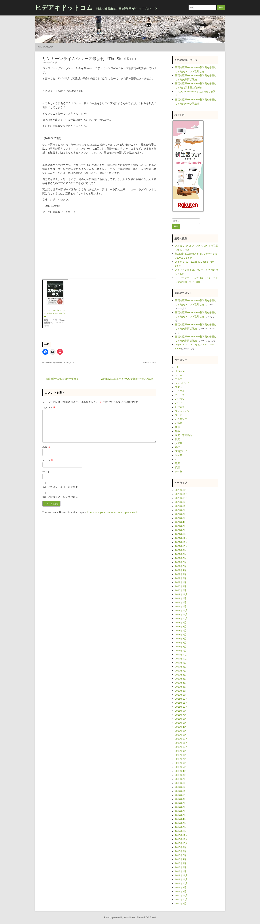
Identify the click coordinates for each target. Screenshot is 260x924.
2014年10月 (181, 795)
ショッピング (182, 383)
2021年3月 (180, 574)
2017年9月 (180, 662)
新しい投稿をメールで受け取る (60, 496)
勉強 (177, 431)
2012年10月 (181, 883)
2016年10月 (181, 706)
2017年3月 (180, 686)
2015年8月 (180, 755)
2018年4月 (180, 638)
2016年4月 (180, 726)
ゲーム (178, 375)
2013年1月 (180, 871)
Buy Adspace (45, 47)
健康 (177, 427)
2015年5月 (180, 767)
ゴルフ (178, 379)
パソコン (180, 399)
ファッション (182, 411)
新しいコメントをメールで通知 (60, 487)
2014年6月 (180, 811)
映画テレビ (181, 451)
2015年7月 (180, 759)
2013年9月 (180, 847)
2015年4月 (180, 771)
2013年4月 (180, 859)
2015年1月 (180, 783)
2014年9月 (180, 799)
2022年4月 (180, 522)
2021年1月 (180, 582)
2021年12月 (181, 538)
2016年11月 (181, 702)
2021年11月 (181, 542)
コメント (49, 407)
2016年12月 (181, 698)
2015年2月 (180, 779)
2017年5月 (180, 678)
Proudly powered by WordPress (119, 917)
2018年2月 (180, 646)
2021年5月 (180, 566)
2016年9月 (180, 710)
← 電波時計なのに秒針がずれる (60, 378)
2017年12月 (181, 654)
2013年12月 (181, 835)
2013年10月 (181, 843)
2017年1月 (180, 694)
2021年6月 (180, 562)
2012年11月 (181, 879)
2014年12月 (181, 787)
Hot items (180, 371)
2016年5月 (180, 722)
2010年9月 (180, 903)
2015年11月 (181, 743)
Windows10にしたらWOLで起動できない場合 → (128, 378)
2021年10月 (181, 546)
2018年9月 (180, 622)
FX (176, 367)
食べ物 (178, 471)
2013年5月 (180, 855)
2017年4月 (180, 682)
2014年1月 (180, 831)
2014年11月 (181, 791)
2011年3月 (180, 887)
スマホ (178, 387)
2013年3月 (180, 863)
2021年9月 (180, 550)
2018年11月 (181, 614)
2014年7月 (180, 807)
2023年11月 (181, 494)
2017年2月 (180, 690)
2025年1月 (180, 490)
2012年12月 (181, 875)
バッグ (178, 403)
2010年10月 (181, 899)
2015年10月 (181, 747)
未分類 (178, 455)
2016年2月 (180, 730)
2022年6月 (180, 514)
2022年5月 (180, 518)
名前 (46, 446)
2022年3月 (180, 526)
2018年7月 (180, 630)
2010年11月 (181, 895)
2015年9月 (180, 751)
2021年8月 (180, 554)
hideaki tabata (62, 362)
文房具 (178, 443)
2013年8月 (180, 851)
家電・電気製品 (183, 435)
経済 (177, 463)
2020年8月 (180, 586)
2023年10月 (181, 498)
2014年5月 (180, 815)
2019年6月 (180, 602)
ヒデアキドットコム (64, 7)
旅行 (177, 447)
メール (47, 460)
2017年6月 (180, 674)
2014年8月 (180, 803)
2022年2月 (180, 530)
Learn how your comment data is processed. (112, 512)
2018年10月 (181, 618)
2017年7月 (180, 670)
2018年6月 (180, 634)
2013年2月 (180, 867)
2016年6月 (180, 718)
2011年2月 (180, 891)
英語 (177, 467)
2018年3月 (180, 642)
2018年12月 (181, 610)
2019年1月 (180, 606)
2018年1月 (180, 650)
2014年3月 (180, 823)
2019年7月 (180, 598)
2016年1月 (180, 735)
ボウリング (181, 419)
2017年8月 (180, 666)
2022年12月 (181, 502)
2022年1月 (180, 534)
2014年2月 (180, 827)
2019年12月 (181, 594)
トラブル (180, 391)
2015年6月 (180, 763)
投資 (177, 439)
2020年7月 (180, 590)
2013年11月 (181, 839)
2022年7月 (180, 510)
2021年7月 (180, 558)
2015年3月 (180, 775)
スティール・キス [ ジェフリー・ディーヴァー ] (55, 313)
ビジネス (180, 407)
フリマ (178, 415)
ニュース (180, 395)
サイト (46, 471)
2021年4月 (180, 570)
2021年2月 (180, 578)
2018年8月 (180, 626)
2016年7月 (180, 714)
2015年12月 (181, 739)
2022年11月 (181, 506)
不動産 (178, 423)
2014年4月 (180, 819)
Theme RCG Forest (146, 917)
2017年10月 (181, 658)
